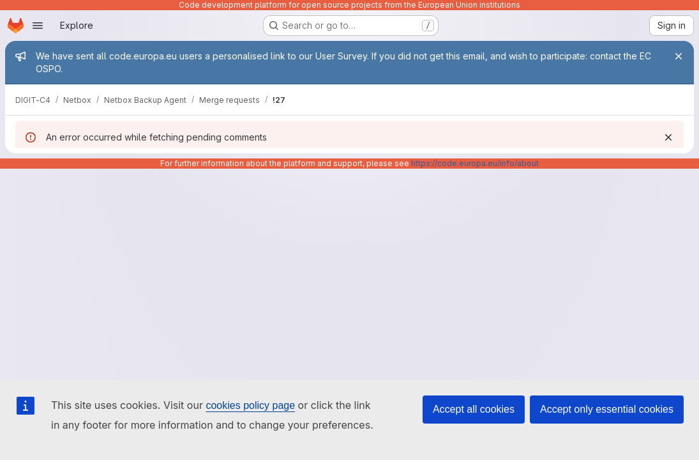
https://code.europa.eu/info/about (475, 163)
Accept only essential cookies (606, 409)
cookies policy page (250, 405)
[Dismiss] (668, 137)
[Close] (678, 56)
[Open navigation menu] (37, 25)
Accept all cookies (474, 409)
